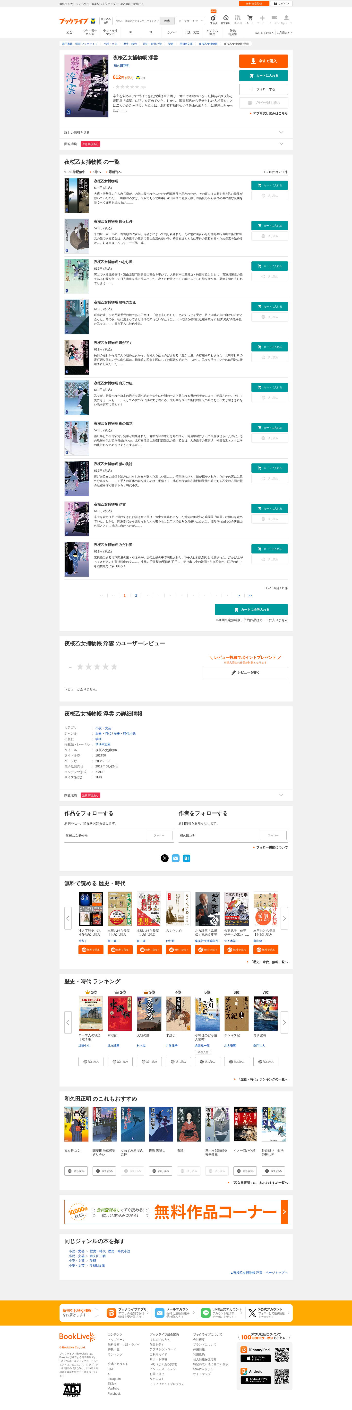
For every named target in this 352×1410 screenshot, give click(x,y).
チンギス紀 (232, 1035)
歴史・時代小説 (125, 733)
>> (250, 595)
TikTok (112, 1383)
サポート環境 (158, 1359)
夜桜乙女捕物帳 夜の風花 (113, 423)
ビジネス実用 (212, 32)
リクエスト (157, 1379)
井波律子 (172, 1045)
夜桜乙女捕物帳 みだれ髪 (113, 545)
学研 (98, 739)
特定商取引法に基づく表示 (210, 1364)
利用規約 (199, 1354)
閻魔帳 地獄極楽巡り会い (104, 1152)
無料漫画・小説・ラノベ (124, 1344)
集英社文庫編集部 (206, 941)
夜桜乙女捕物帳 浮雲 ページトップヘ (259, 1272)
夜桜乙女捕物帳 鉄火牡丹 (113, 221)
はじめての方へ (264, 32)
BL (131, 32)
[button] (90, 949)
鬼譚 (180, 1150)
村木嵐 (141, 1045)
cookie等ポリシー (204, 1369)
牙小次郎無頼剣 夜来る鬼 (216, 1152)
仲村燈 (170, 941)
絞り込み (106, 21)
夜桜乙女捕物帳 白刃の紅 (113, 383)
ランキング (115, 1354)
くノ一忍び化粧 (244, 1150)
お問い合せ (157, 1374)
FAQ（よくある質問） (164, 1364)
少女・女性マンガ (110, 32)
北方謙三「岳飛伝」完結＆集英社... (206, 934)
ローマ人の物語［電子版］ (89, 1037)
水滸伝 (112, 1035)
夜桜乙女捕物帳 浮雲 (110, 504)
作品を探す (157, 1344)
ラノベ (171, 32)
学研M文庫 (103, 744)
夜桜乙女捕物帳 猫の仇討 (113, 464)
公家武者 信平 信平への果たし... (236, 932)
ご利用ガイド (285, 32)
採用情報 (199, 1349)
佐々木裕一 (231, 941)
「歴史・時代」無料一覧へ (269, 962)
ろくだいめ (174, 930)
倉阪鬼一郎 (202, 1045)
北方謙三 (113, 1045)
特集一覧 (114, 1349)
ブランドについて (204, 1344)
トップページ (116, 1339)
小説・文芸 (192, 32)
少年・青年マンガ (90, 32)
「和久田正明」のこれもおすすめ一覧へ (259, 1183)
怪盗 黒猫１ (157, 1150)
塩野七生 (84, 1045)
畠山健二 (113, 941)
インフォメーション (163, 1369)
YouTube (113, 1388)
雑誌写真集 (232, 32)
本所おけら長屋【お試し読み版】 (264, 934)
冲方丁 (82, 941)
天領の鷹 (143, 1035)
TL (151, 32)
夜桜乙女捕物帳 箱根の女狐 (115, 302)
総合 (69, 32)
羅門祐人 (259, 1045)
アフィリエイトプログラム (167, 1384)
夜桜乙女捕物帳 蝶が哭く (113, 343)
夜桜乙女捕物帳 (106, 181)
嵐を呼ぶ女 (72, 1150)
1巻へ (97, 172)
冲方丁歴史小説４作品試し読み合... (89, 934)
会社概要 (199, 1339)
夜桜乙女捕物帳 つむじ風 (113, 262)
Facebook (114, 1393)
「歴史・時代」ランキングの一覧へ (262, 1079)
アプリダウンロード (163, 1349)
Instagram (114, 1379)
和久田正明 (121, 65)
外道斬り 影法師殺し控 (273, 1152)
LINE (111, 1369)
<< (101, 595)
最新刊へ (115, 172)
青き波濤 (259, 1035)
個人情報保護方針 (204, 1359)
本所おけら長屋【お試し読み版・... (119, 934)
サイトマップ (202, 1374)
